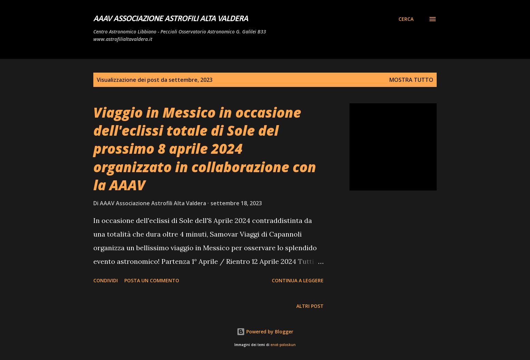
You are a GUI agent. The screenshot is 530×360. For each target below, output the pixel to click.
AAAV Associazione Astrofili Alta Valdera (170, 19)
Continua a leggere (298, 280)
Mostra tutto (411, 80)
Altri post (310, 306)
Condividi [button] (105, 280)
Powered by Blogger (265, 331)
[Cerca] (406, 19)
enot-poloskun (283, 345)
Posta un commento (151, 280)
